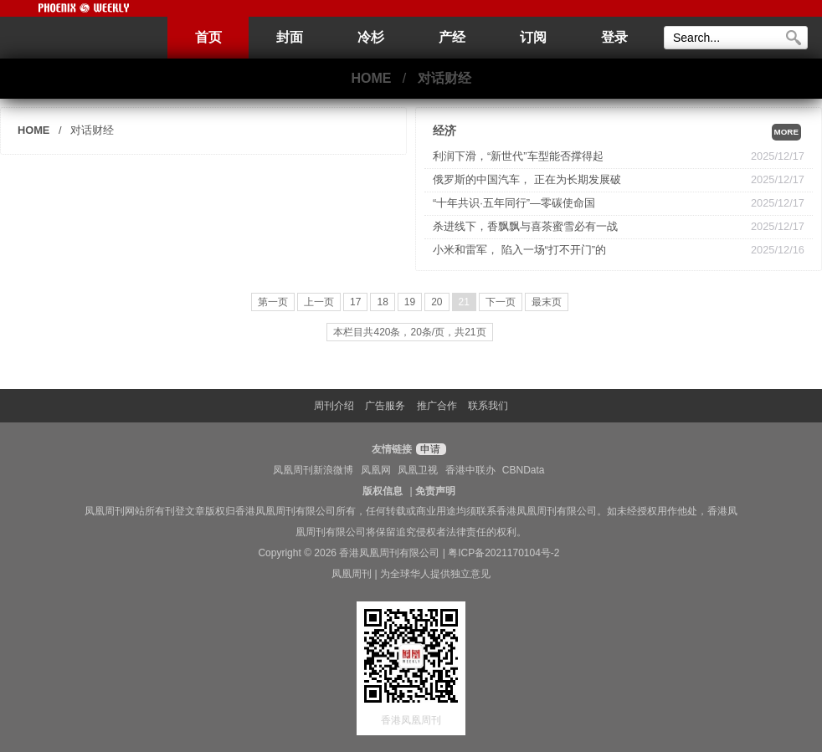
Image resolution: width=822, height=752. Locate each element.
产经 (452, 37)
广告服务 (385, 406)
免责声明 (435, 491)
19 (409, 302)
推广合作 (437, 406)
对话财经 (444, 78)
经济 (444, 130)
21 (464, 302)
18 (382, 302)
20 (436, 302)
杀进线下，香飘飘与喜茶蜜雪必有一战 (525, 226)
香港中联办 (470, 470)
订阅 (533, 37)
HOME (371, 78)
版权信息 (382, 491)
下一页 (500, 302)
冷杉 (370, 37)
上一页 (319, 302)
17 (355, 302)
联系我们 (488, 406)
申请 (429, 449)
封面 (289, 37)
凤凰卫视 (418, 470)
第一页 (273, 302)
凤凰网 (376, 470)
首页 (208, 37)
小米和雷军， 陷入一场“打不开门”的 (519, 249)
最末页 (547, 302)
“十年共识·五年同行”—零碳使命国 (514, 203)
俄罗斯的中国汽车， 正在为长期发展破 (527, 179)
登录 (614, 37)
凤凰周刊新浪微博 (313, 470)
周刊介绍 (334, 406)
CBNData (523, 470)
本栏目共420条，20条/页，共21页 (409, 332)
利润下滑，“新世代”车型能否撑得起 (518, 156)
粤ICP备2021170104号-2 (503, 553)
